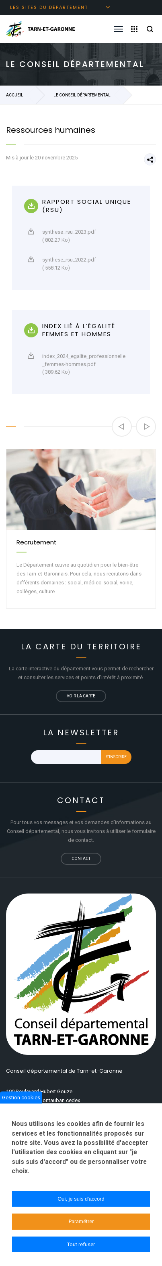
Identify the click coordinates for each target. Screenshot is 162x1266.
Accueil (14, 95)
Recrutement (36, 542)
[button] (122, 426)
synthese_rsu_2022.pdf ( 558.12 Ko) (62, 263)
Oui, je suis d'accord (81, 1202)
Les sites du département (49, 7)
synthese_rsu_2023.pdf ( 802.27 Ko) (62, 235)
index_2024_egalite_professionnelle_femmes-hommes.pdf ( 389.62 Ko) (76, 363)
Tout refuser (81, 1248)
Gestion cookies (21, 1101)
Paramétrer (81, 1225)
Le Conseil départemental (82, 95)
